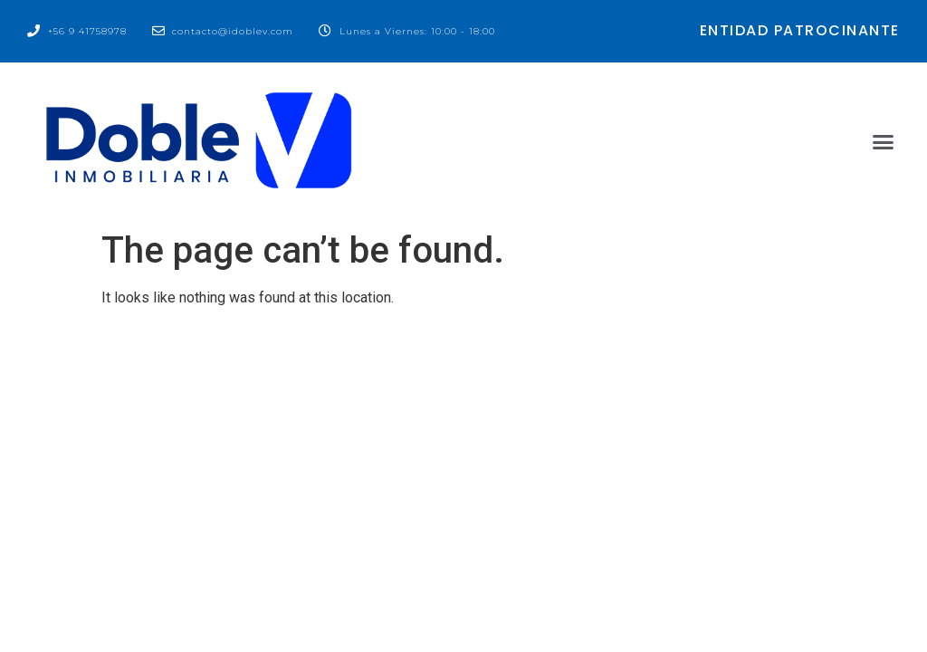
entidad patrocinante (800, 30)
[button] (882, 142)
